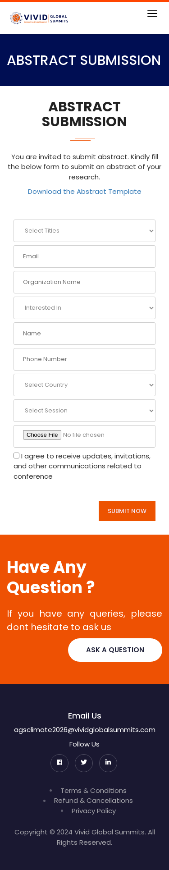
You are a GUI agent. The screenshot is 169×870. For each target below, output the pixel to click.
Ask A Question (115, 650)
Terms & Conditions (93, 790)
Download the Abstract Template (85, 191)
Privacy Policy (94, 810)
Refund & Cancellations (93, 800)
